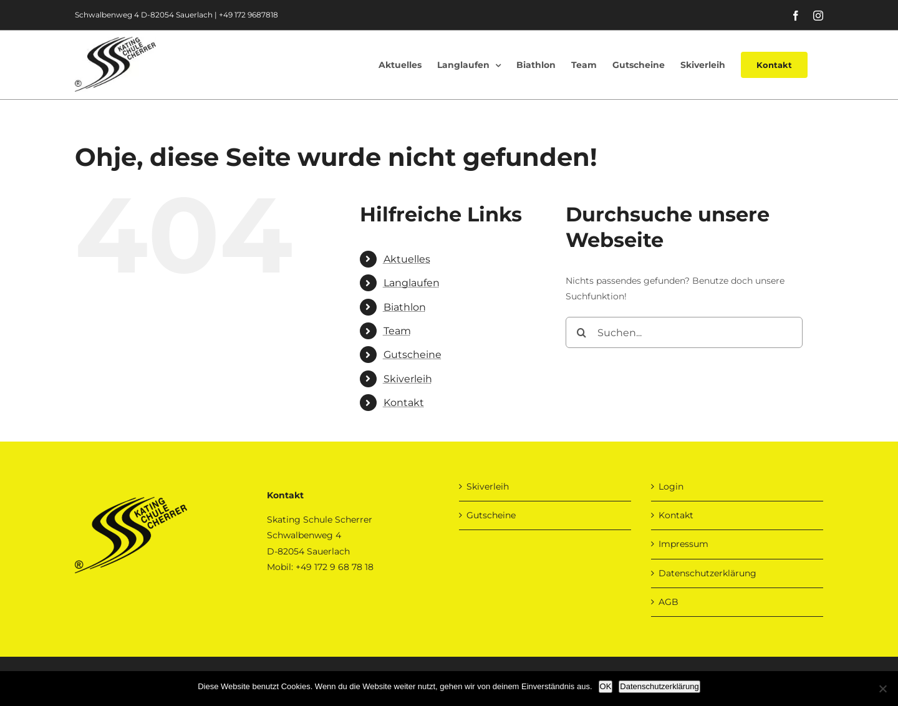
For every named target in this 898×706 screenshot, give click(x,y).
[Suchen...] (684, 332)
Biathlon (405, 307)
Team (397, 331)
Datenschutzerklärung (707, 573)
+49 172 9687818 (248, 14)
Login (671, 486)
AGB (668, 601)
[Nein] (882, 688)
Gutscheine (413, 354)
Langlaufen (412, 283)
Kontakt (404, 403)
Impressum (683, 543)
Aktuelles (407, 259)
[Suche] (581, 332)
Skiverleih (408, 379)
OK (606, 686)
